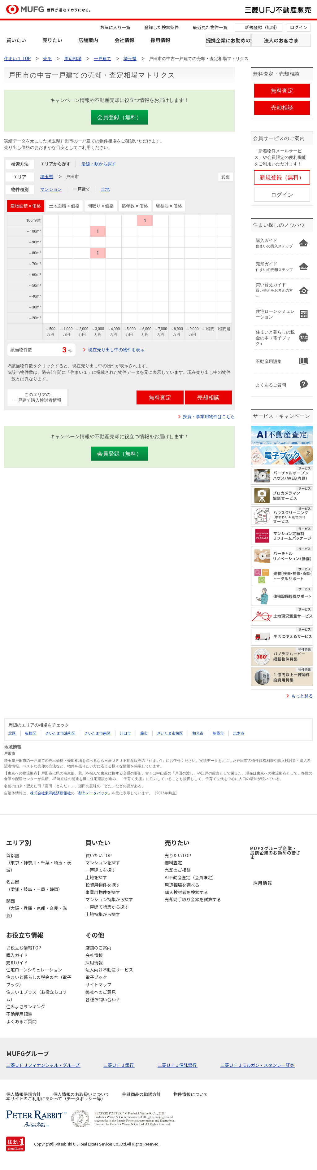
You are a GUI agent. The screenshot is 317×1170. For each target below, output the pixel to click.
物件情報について (190, 1094)
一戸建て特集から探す (107, 907)
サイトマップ (98, 984)
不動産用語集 (19, 1014)
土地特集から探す (102, 914)
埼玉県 (46, 176)
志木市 (238, 733)
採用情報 (160, 40)
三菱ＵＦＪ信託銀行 (178, 1065)
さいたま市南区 (98, 733)
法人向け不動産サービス (109, 970)
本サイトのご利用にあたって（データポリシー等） (56, 1098)
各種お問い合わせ (102, 999)
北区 (12, 733)
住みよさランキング (25, 1006)
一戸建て (81, 189)
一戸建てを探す (100, 870)
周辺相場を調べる (182, 885)
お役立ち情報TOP (23, 948)
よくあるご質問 (21, 1021)
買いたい (16, 40)
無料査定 (173, 862)
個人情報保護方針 (23, 1094)
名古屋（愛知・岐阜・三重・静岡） (34, 885)
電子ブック (96, 977)
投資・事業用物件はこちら (209, 416)
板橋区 (30, 733)
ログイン (298, 27)
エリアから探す (55, 163)
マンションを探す (102, 862)
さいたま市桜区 (170, 733)
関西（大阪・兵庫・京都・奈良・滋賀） (36, 908)
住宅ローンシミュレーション (34, 970)
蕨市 (144, 733)
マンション (51, 189)
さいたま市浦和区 (60, 733)
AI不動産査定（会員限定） (190, 877)
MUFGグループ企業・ (275, 852)
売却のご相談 (178, 870)
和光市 (197, 733)
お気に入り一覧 (115, 27)
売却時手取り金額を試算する (193, 899)
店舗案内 (88, 40)
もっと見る (302, 695)
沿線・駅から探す (98, 163)
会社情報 (124, 40)
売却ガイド (17, 962)
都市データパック (93, 793)
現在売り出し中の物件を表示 (116, 349)
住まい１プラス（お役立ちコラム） (36, 995)
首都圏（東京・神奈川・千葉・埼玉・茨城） (38, 862)
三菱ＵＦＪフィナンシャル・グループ (43, 1065)
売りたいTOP (178, 855)
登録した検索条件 (161, 27)
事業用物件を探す (102, 892)
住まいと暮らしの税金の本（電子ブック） (38, 981)
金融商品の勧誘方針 (141, 1094)
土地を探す (96, 877)
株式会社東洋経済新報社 (50, 793)
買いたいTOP (98, 855)
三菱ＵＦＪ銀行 (119, 1065)
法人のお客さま (281, 40)
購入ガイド (17, 955)
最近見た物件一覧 (210, 27)
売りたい (52, 40)
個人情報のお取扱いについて (81, 1094)
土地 (105, 189)
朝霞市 (218, 733)
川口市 (125, 733)
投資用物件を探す (102, 885)
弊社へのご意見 (100, 992)
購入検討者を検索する (186, 892)
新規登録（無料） (262, 27)
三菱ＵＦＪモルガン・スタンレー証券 (257, 1065)
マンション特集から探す (109, 899)
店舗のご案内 (98, 948)
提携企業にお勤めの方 (228, 40)
